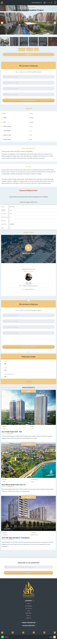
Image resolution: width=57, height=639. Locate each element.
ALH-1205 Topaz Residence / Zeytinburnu (16, 538)
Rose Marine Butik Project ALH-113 (13, 485)
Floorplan (36, 49)
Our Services (28, 608)
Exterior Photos (22, 49)
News (28, 610)
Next (55, 23)
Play (28, 248)
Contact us (28, 618)
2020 (3, 481)
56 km (32, 428)
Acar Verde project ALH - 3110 (12, 432)
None (32, 426)
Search (28, 381)
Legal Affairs (28, 613)
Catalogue (24, 7)
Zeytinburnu (33, 532)
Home (28, 603)
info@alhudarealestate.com (28, 286)
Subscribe (28, 572)
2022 (3, 428)
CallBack (52, 637)
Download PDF (28, 54)
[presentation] (28, 340)
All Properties (28, 606)
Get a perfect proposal (28, 100)
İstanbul (4, 426)
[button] (28, 94)
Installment (5, 534)
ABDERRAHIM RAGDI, (28, 269)
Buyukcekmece (34, 479)
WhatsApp (4, 637)
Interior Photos (30, 49)
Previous (2, 23)
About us (28, 615)
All (5, 364)
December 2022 (34, 534)
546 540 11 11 (37, 2)
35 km (32, 481)
